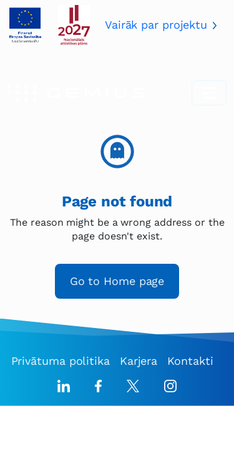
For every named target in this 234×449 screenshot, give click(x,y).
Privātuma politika (60, 360)
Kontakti (190, 360)
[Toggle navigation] (209, 92)
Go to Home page (117, 280)
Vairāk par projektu (156, 24)
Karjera (138, 360)
